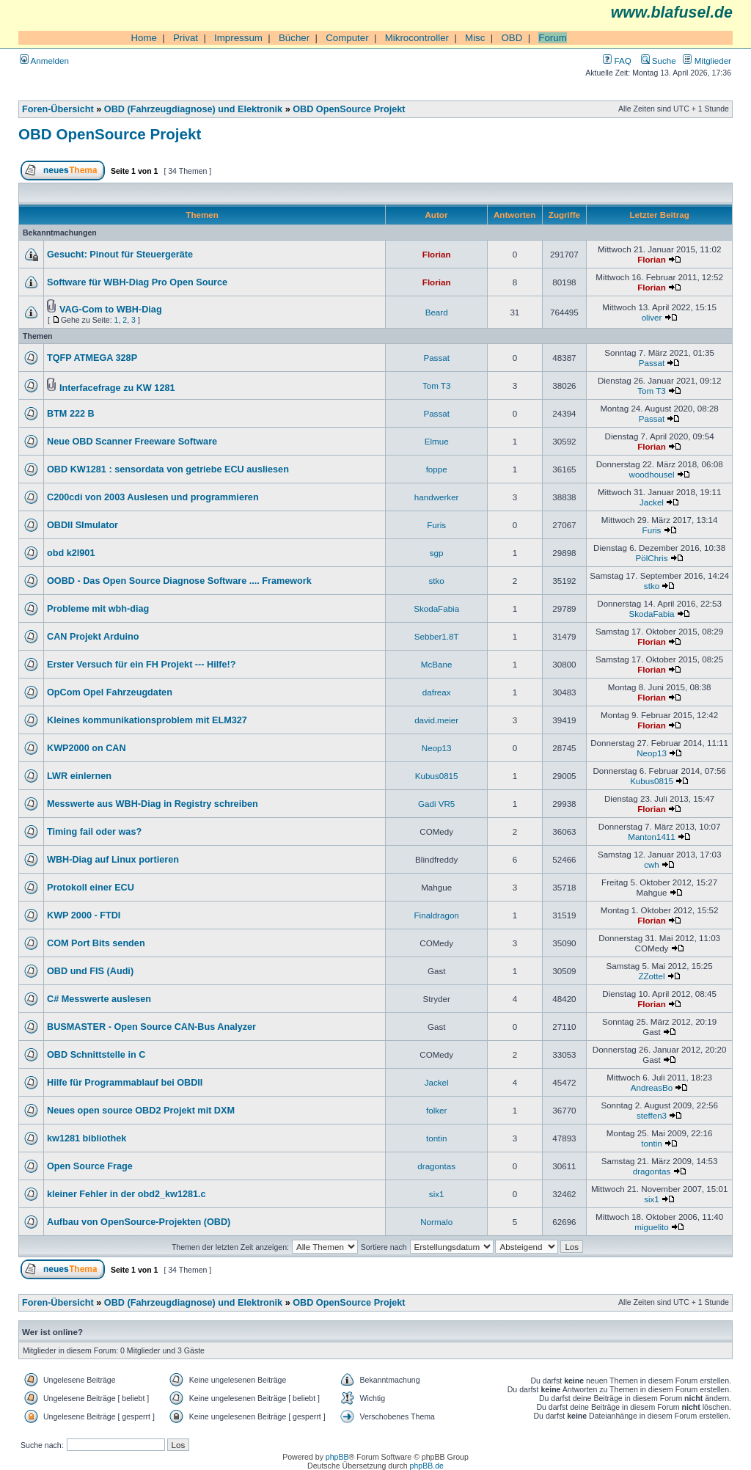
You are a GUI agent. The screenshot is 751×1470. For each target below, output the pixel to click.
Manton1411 (651, 836)
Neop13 (437, 748)
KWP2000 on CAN (86, 748)
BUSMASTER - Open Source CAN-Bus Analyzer (151, 1027)
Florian (436, 254)
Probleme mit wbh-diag (98, 609)
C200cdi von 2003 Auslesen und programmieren (153, 497)
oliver (652, 317)
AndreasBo (652, 1087)
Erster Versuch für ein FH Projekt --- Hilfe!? (141, 664)
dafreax (436, 692)
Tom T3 (436, 385)
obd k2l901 (71, 553)
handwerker (436, 497)
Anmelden (44, 60)
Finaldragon (436, 915)
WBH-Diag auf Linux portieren (113, 860)
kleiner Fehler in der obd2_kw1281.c (126, 1194)
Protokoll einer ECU (90, 887)
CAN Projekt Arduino (93, 637)
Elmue (437, 441)
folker (436, 1110)
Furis (436, 525)
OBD (511, 37)
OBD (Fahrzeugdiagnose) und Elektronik (193, 109)
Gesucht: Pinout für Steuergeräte (120, 254)
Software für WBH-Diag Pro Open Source (137, 282)
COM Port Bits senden (96, 943)
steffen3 (652, 1115)
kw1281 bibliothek (86, 1138)
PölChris (652, 558)
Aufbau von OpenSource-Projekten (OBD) (138, 1222)
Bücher (294, 37)
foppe (436, 469)
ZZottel (651, 976)
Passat (436, 357)
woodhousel (652, 474)
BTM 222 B (71, 414)
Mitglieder (707, 60)
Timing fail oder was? (94, 832)
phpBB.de (427, 1465)
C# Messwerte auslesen (99, 999)
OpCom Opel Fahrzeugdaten (109, 692)
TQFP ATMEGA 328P (92, 358)
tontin (436, 1138)
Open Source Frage (90, 1166)
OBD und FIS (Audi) (90, 971)
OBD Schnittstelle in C (96, 1055)
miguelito (651, 1227)
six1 (436, 1194)
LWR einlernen (79, 776)
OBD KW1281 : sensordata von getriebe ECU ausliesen (168, 469)
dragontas (436, 1166)
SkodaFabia (436, 608)
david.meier (436, 720)
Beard (436, 312)
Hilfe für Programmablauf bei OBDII (124, 1083)
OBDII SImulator (82, 525)
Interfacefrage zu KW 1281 (117, 388)
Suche (658, 60)
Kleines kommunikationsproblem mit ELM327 (147, 720)
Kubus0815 (436, 775)
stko (436, 580)
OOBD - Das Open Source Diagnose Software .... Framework (179, 581)
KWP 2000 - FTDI (83, 915)
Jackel (652, 502)
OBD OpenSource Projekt (349, 109)
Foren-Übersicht (58, 109)
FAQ (617, 60)
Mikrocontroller (417, 37)
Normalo (436, 1221)
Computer (347, 37)
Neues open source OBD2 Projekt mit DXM (141, 1110)
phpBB (337, 1456)
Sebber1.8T (436, 636)
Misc (475, 37)
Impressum (238, 37)
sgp (437, 552)
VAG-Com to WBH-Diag (110, 309)
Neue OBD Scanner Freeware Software (132, 441)
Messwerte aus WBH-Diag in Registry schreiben (152, 804)
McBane (437, 664)
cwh (651, 864)
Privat (185, 37)
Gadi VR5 (436, 803)
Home (144, 37)
